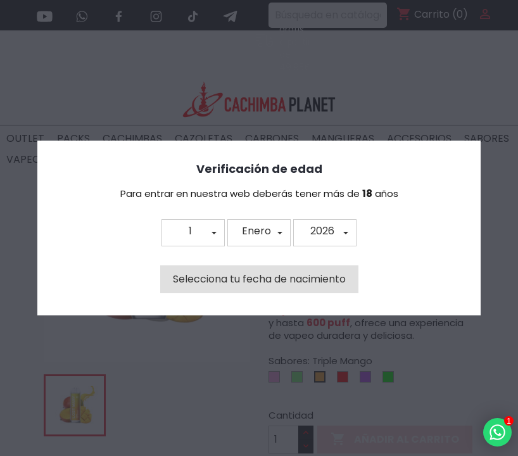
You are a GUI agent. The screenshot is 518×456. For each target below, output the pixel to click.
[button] (193, 232)
